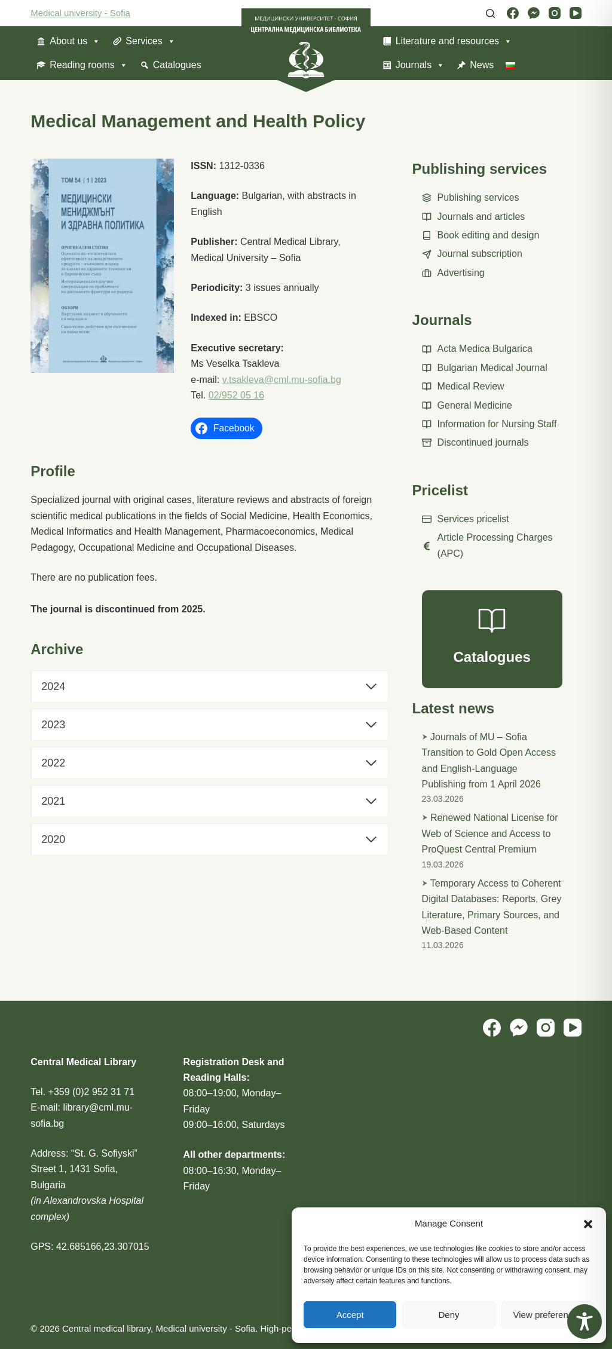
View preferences (548, 1315)
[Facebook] (513, 13)
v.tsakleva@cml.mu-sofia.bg (281, 380)
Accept (350, 1315)
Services (150, 41)
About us (75, 41)
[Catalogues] (492, 639)
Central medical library (106, 1328)
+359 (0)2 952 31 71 (91, 1092)
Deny (448, 1315)
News (482, 65)
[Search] (490, 13)
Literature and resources (454, 41)
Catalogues (177, 65)
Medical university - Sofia (80, 13)
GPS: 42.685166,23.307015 (89, 1246)
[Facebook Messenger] (534, 13)
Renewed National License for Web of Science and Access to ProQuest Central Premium (490, 833)
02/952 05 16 (236, 395)
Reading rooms (89, 65)
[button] (588, 1224)
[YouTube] (576, 13)
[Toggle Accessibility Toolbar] (584, 1321)
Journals (420, 65)
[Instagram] (555, 13)
